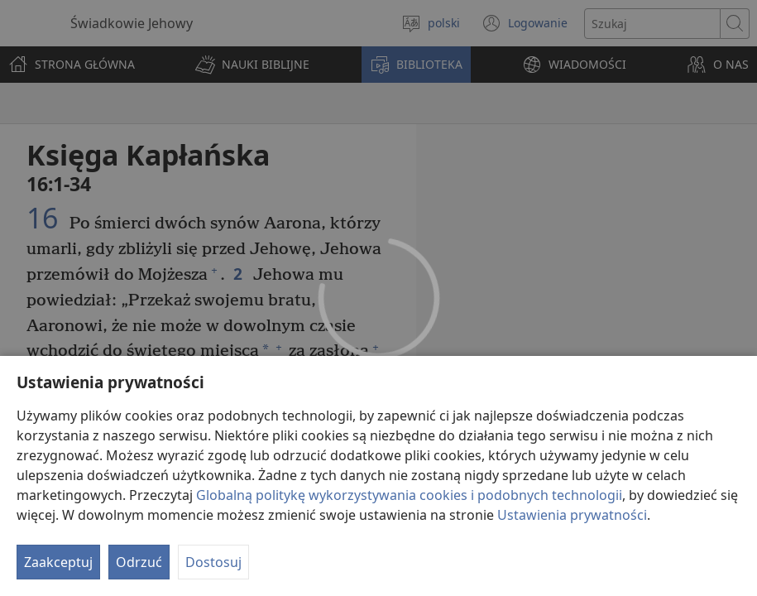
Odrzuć (139, 562)
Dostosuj (213, 562)
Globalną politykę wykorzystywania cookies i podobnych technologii (409, 495)
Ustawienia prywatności (572, 515)
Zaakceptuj (58, 562)
